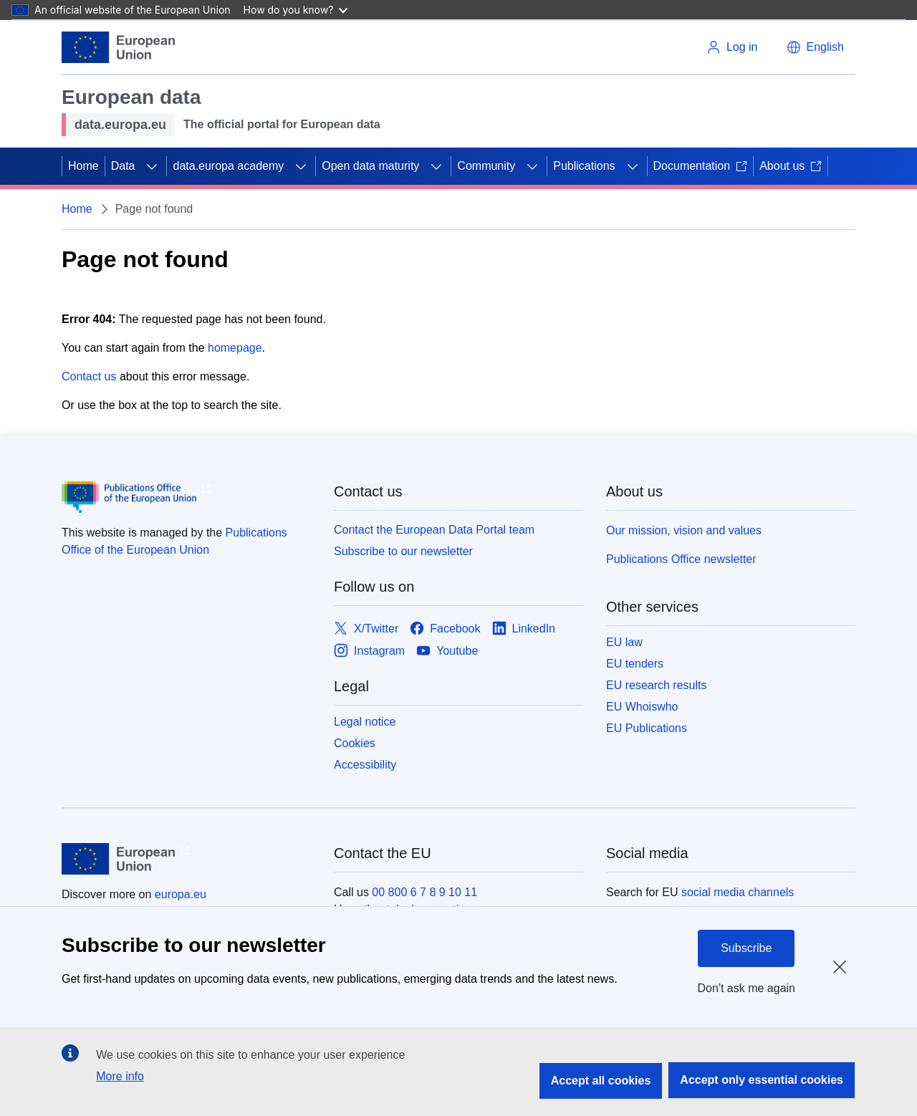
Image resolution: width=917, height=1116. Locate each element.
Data (123, 166)
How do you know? (296, 10)
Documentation (700, 166)
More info (120, 1076)
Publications (584, 166)
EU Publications (646, 728)
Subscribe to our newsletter (403, 551)
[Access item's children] (152, 166)
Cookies (354, 743)
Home (83, 166)
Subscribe (746, 948)
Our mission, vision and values (684, 530)
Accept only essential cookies (761, 1080)
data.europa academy (228, 166)
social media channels (737, 892)
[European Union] (118, 47)
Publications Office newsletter (681, 559)
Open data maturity (370, 166)
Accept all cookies (601, 1080)
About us (790, 166)
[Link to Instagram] (369, 651)
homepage (235, 348)
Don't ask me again (746, 988)
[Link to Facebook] (445, 628)
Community (486, 166)
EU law (624, 642)
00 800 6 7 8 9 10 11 (424, 892)
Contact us (89, 376)
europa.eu (180, 894)
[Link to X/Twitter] (366, 628)
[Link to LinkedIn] (524, 628)
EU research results (656, 685)
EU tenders (634, 664)
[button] (815, 47)
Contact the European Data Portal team (434, 530)
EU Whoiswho (642, 707)
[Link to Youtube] (447, 651)
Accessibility (365, 765)
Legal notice (364, 722)
